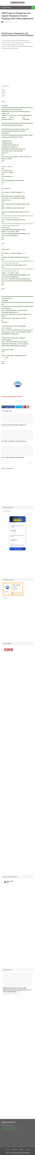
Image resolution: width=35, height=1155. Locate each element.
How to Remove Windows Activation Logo (13, 457)
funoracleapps (7, 994)
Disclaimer (14, 1149)
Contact (27, 1149)
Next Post (30, 462)
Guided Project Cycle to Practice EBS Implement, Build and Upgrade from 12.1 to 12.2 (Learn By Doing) (17, 990)
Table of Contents (6, 511)
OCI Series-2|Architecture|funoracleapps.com (14, 425)
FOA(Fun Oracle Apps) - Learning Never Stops (19, 1152)
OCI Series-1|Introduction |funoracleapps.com (14, 441)
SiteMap (21, 1149)
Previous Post (5, 462)
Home (7, 1149)
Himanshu (7, 22)
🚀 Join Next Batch (17, 548)
